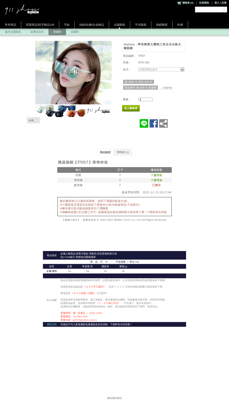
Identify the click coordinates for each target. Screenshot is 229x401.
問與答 (123, 152)
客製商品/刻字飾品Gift (40, 24)
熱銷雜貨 (162, 24)
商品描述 (105, 152)
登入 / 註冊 (220, 2)
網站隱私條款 (114, 398)
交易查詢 (204, 2)
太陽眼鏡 (119, 24)
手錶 (67, 24)
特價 (180, 24)
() (185, 3)
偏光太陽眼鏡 (13, 31)
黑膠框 (57, 31)
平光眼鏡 (140, 24)
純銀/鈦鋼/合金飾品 (91, 24)
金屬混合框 (37, 31)
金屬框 (75, 31)
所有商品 (10, 24)
